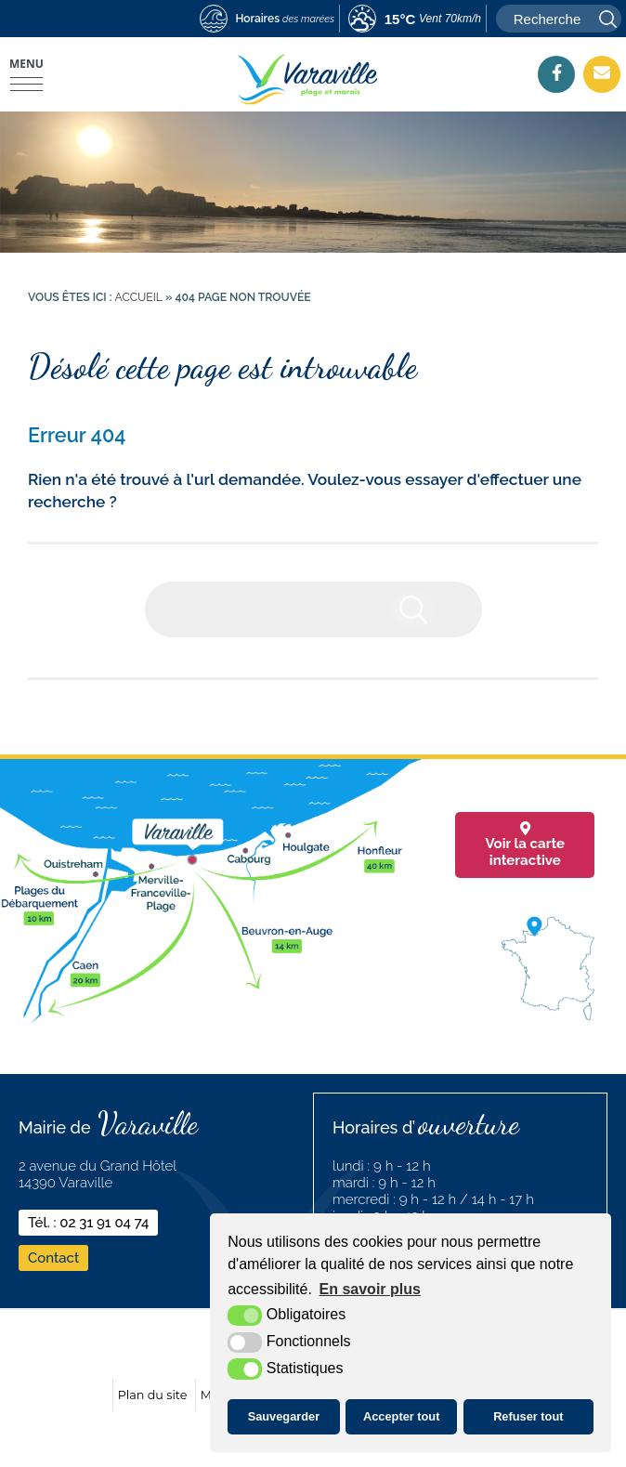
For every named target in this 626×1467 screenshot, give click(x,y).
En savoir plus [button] (370, 1289)
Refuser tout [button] (528, 1416)
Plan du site (153, 1395)
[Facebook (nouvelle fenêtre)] (556, 73)
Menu (26, 64)
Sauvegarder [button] (284, 1416)
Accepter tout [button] (401, 1416)
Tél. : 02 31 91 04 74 (88, 1222)
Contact (53, 1258)
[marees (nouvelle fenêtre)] (267, 19)
